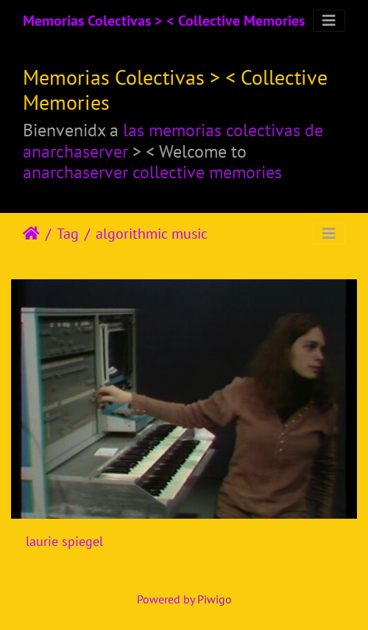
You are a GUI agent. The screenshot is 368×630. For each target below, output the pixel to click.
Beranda (31, 234)
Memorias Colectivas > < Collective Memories (164, 20)
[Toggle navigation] (329, 21)
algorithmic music (152, 233)
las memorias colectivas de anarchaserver (173, 141)
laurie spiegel (64, 541)
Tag (68, 233)
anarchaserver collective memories (152, 172)
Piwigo (214, 599)
